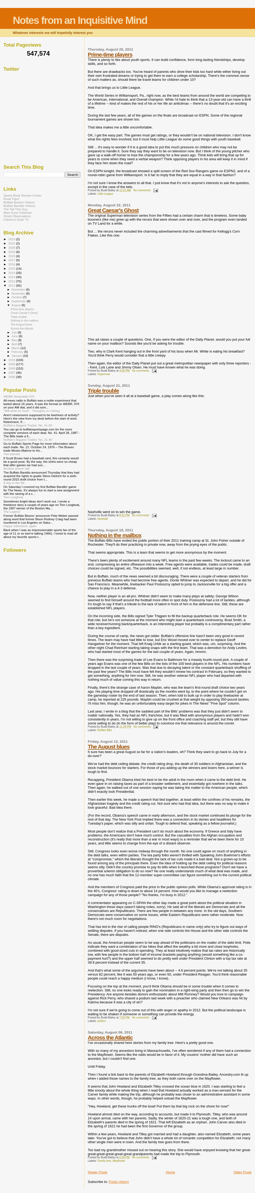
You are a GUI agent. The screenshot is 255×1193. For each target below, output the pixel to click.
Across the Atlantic (110, 1037)
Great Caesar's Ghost (113, 210)
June (15, 336)
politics (101, 1021)
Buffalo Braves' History (19, 202)
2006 (12, 377)
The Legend (11, 511)
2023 (12, 239)
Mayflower (119, 1160)
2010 (12, 360)
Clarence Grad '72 (16, 219)
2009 (12, 364)
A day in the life (13, 482)
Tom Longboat (13, 497)
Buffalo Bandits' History (19, 205)
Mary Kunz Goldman (17, 212)
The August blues (109, 747)
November (19, 293)
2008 (12, 368)
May (15, 340)
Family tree (104, 1160)
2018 (12, 256)
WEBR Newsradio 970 (18, 396)
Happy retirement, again (20, 526)
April (15, 344)
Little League (105, 193)
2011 (12, 285)
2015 (12, 268)
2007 (12, 372)
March (16, 348)
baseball (102, 518)
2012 (12, 281)
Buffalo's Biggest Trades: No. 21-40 (27, 439)
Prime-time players (110, 54)
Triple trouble (103, 391)
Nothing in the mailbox (114, 535)
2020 (12, 247)
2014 (12, 272)
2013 (12, 277)
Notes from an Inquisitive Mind (80, 20)
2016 (12, 264)
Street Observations (17, 216)
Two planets (11, 454)
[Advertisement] (43, 121)
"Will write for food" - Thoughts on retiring (31, 410)
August (17, 305)
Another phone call (16, 468)
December (19, 289)
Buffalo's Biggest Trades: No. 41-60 (27, 425)
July (15, 332)
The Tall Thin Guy (15, 209)
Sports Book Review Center (22, 195)
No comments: (142, 190)
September (19, 301)
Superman (103, 374)
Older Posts (243, 1172)
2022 (12, 243)
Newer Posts (98, 1172)
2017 (12, 260)
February (18, 351)
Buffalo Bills (104, 730)
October (17, 297)
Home (170, 1172)
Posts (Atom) (119, 1182)
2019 (12, 251)
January (17, 355)
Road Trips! (11, 199)
